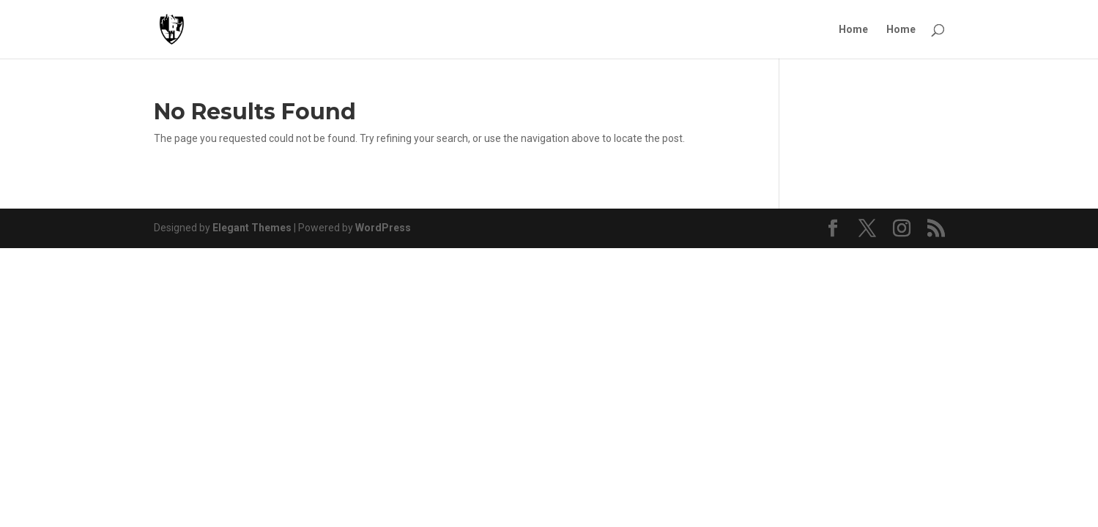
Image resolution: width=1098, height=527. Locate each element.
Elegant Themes (252, 227)
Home (853, 29)
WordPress (383, 227)
